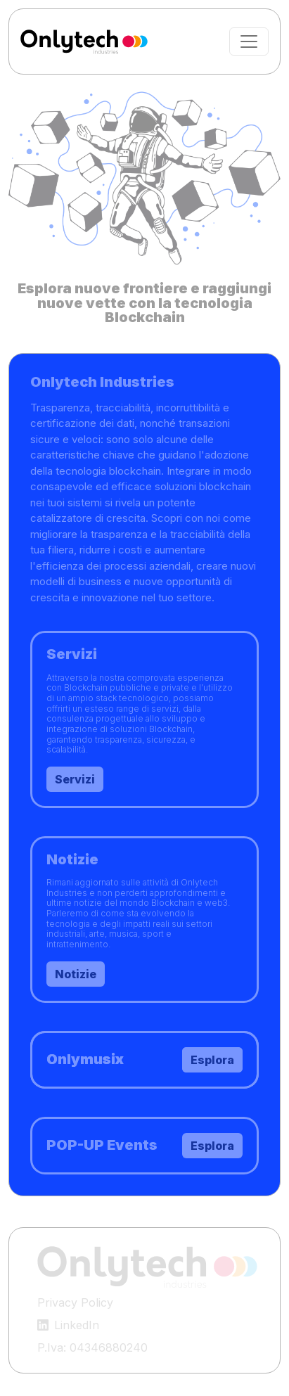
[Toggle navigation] (249, 41)
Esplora (212, 1146)
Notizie (75, 974)
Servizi (75, 779)
